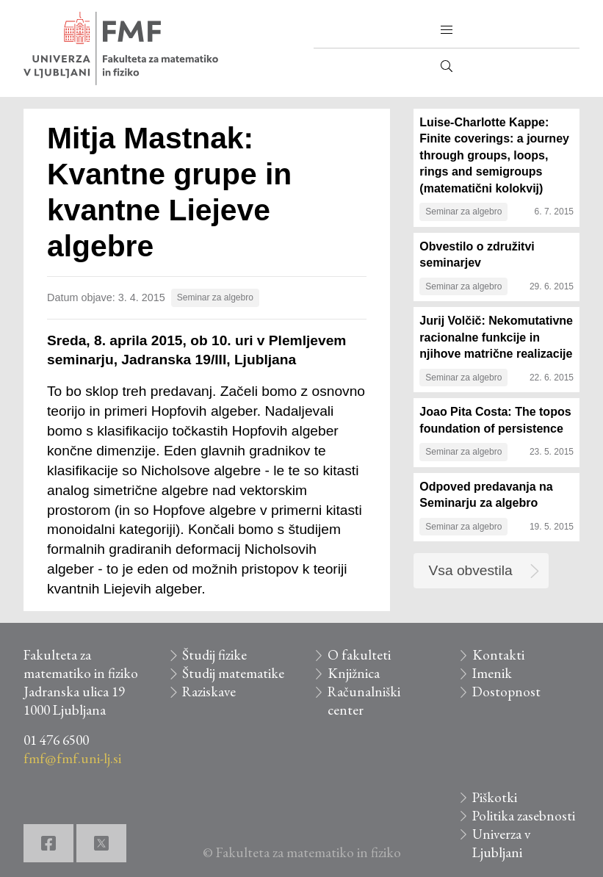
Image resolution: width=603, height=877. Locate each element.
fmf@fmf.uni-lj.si (72, 758)
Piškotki (494, 797)
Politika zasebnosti (523, 815)
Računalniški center (364, 700)
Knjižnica (354, 673)
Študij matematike (233, 673)
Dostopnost (506, 691)
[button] (446, 30)
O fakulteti (359, 655)
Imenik (492, 673)
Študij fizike (214, 655)
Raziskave (209, 691)
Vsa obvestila (471, 570)
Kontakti (498, 655)
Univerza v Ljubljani (501, 843)
